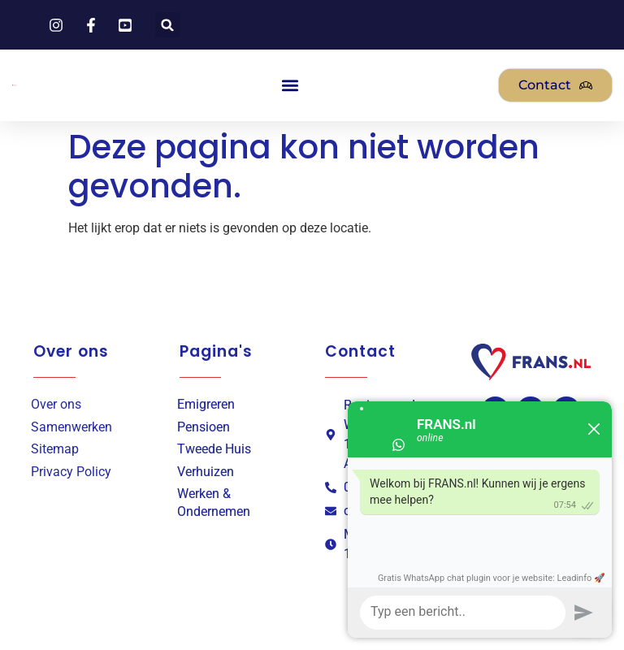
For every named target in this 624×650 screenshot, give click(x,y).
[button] (167, 24)
